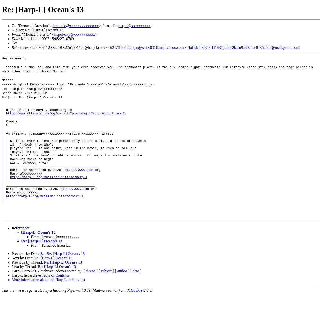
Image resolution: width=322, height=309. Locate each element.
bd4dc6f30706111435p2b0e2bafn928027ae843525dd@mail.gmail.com (244, 47)
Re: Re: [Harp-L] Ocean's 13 (62, 268)
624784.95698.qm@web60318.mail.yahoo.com (147, 47)
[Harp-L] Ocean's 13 (38, 247)
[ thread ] (91, 285)
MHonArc (135, 305)
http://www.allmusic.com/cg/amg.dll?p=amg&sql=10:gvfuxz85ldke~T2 (65, 114)
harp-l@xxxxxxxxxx (134, 26)
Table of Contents (55, 290)
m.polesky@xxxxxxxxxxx (74, 34)
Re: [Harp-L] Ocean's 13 (41, 255)
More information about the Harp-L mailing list (48, 294)
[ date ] (135, 285)
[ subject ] (106, 285)
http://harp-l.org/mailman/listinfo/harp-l (48, 188)
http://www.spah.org (82, 180)
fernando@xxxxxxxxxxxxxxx (76, 26)
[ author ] (122, 285)
